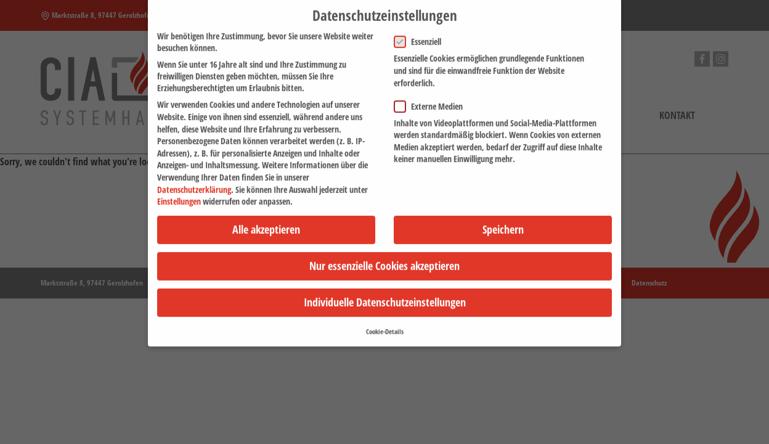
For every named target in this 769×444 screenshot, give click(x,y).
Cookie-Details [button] (385, 324)
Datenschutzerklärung (194, 182)
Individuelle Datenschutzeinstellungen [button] (385, 295)
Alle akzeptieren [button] (266, 222)
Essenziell (421, 35)
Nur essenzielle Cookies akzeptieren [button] (384, 259)
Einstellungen (179, 194)
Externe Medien (432, 99)
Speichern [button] (503, 222)
